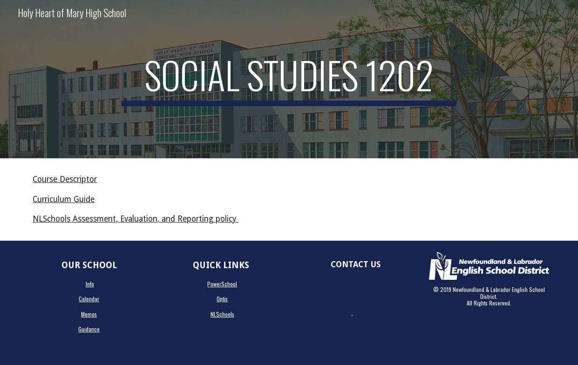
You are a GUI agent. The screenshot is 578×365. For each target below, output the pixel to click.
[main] (289, 79)
